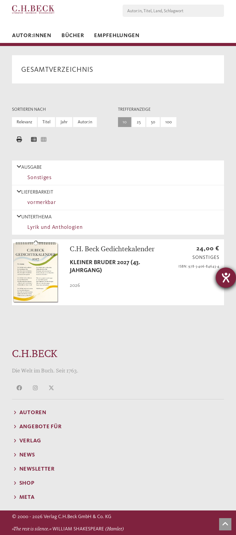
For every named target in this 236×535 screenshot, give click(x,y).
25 (139, 122)
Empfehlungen (117, 35)
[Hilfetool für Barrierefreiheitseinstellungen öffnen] (226, 278)
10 (125, 122)
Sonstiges (38, 177)
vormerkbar (40, 202)
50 (153, 122)
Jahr (64, 122)
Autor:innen (31, 35)
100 (168, 122)
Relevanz (24, 122)
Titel (46, 122)
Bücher (72, 35)
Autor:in (85, 122)
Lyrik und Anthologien (54, 227)
